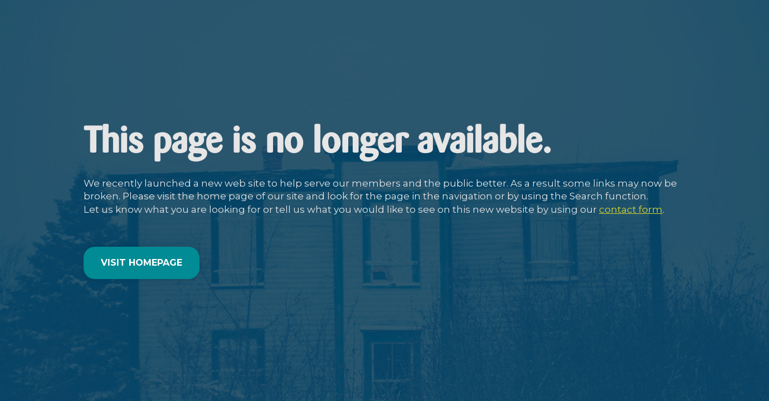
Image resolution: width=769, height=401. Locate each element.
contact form (631, 209)
